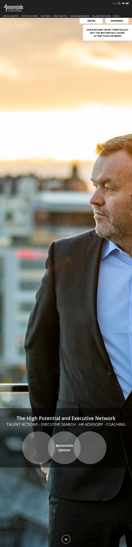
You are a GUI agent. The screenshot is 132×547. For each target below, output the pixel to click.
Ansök (91, 20)
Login (114, 3)
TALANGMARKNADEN (79, 16)
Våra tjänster (60, 16)
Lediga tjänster (11, 16)
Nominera (117, 20)
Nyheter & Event (29, 16)
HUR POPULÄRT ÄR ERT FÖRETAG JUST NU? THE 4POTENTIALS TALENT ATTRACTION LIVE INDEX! (108, 32)
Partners (45, 16)
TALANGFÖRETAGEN (101, 16)
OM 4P (116, 16)
